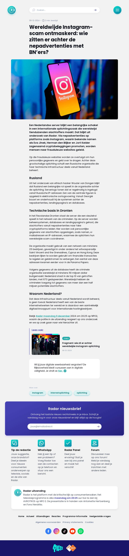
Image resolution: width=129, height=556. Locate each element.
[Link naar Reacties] (56, 516)
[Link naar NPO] (71, 548)
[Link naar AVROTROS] (58, 548)
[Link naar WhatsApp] (81, 531)
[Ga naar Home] (12, 10)
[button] (95, 10)
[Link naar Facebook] (48, 531)
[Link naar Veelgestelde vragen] (100, 516)
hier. (60, 370)
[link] (37, 392)
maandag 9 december (53, 316)
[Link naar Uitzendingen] (43, 516)
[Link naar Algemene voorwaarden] (48, 522)
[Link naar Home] (21, 516)
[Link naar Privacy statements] (73, 522)
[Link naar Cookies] (89, 522)
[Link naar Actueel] (30, 516)
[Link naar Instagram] (56, 531)
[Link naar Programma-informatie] (75, 516)
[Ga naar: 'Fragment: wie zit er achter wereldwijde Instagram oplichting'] (66, 344)
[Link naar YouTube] (73, 531)
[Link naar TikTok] (64, 531)
